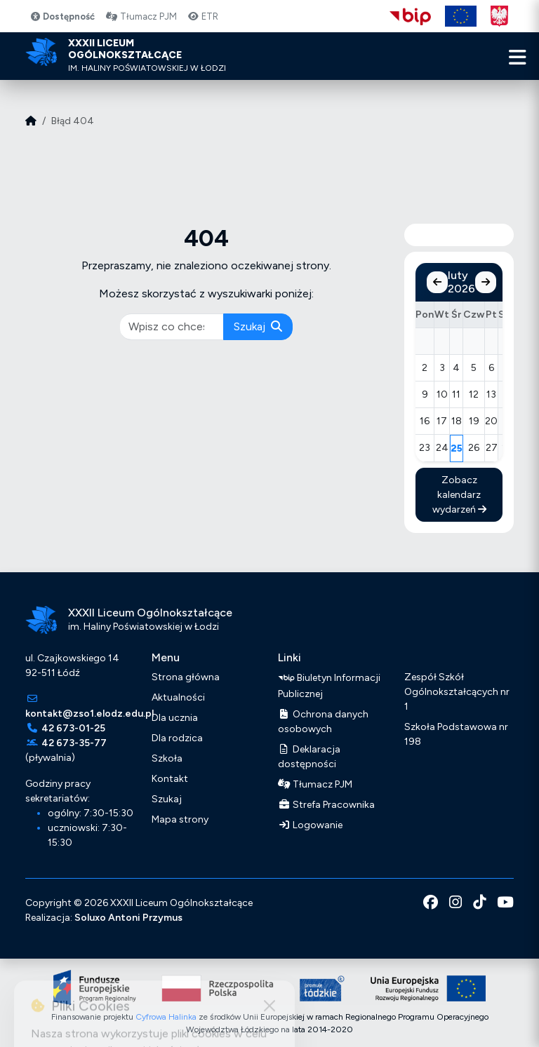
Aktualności (178, 697)
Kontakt (170, 779)
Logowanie (310, 825)
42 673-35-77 (74, 743)
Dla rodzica (177, 738)
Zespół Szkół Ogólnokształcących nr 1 (457, 691)
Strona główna (186, 677)
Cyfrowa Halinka (166, 1017)
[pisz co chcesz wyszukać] (172, 326)
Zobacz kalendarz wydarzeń (459, 494)
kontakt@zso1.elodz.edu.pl (89, 714)
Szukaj (258, 326)
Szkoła (167, 758)
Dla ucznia (175, 718)
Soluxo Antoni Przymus (128, 918)
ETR (203, 16)
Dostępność (62, 16)
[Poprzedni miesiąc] (437, 282)
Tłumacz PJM (141, 16)
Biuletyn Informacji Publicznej (329, 685)
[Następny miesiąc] (485, 282)
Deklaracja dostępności (309, 756)
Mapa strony (180, 819)
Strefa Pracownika (326, 805)
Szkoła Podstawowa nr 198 (456, 734)
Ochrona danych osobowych (323, 721)
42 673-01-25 (73, 728)
